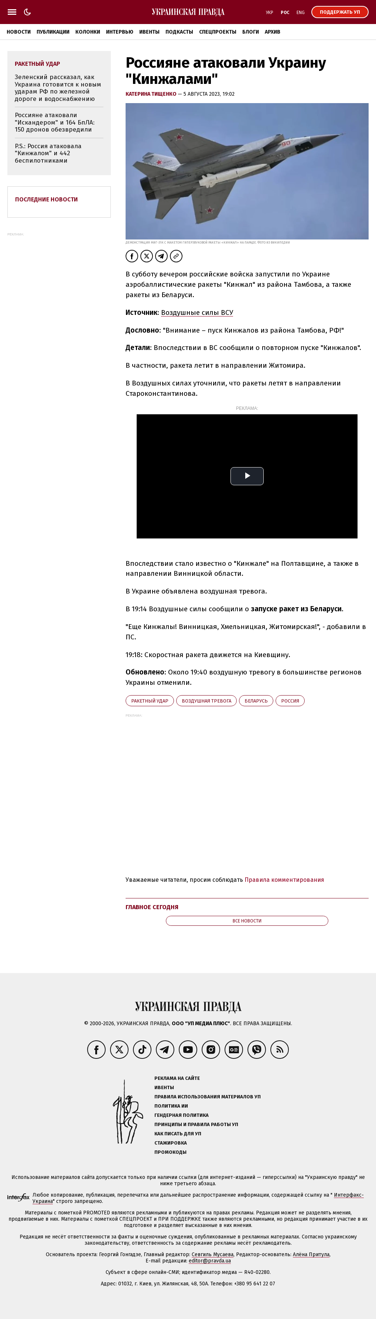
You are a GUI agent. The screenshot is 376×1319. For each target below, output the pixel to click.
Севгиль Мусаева (212, 1254)
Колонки (87, 32)
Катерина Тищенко (152, 94)
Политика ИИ (171, 1106)
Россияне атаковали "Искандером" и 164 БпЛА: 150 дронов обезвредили (55, 122)
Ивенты (149, 32)
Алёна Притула (311, 1254)
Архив (272, 32)
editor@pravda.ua (210, 1261)
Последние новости (46, 199)
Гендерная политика (181, 1115)
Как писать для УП (177, 1133)
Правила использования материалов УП (207, 1096)
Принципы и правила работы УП (196, 1124)
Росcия (290, 701)
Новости (19, 32)
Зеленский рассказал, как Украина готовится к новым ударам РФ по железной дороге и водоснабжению (58, 88)
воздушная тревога (206, 701)
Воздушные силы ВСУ (197, 312)
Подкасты (179, 32)
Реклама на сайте (177, 1078)
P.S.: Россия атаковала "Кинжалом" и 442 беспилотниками (48, 153)
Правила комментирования (284, 879)
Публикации (53, 32)
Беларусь (256, 701)
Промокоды (170, 1152)
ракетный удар (149, 701)
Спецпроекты (217, 32)
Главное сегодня (152, 907)
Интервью (119, 32)
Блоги (250, 32)
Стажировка (170, 1143)
